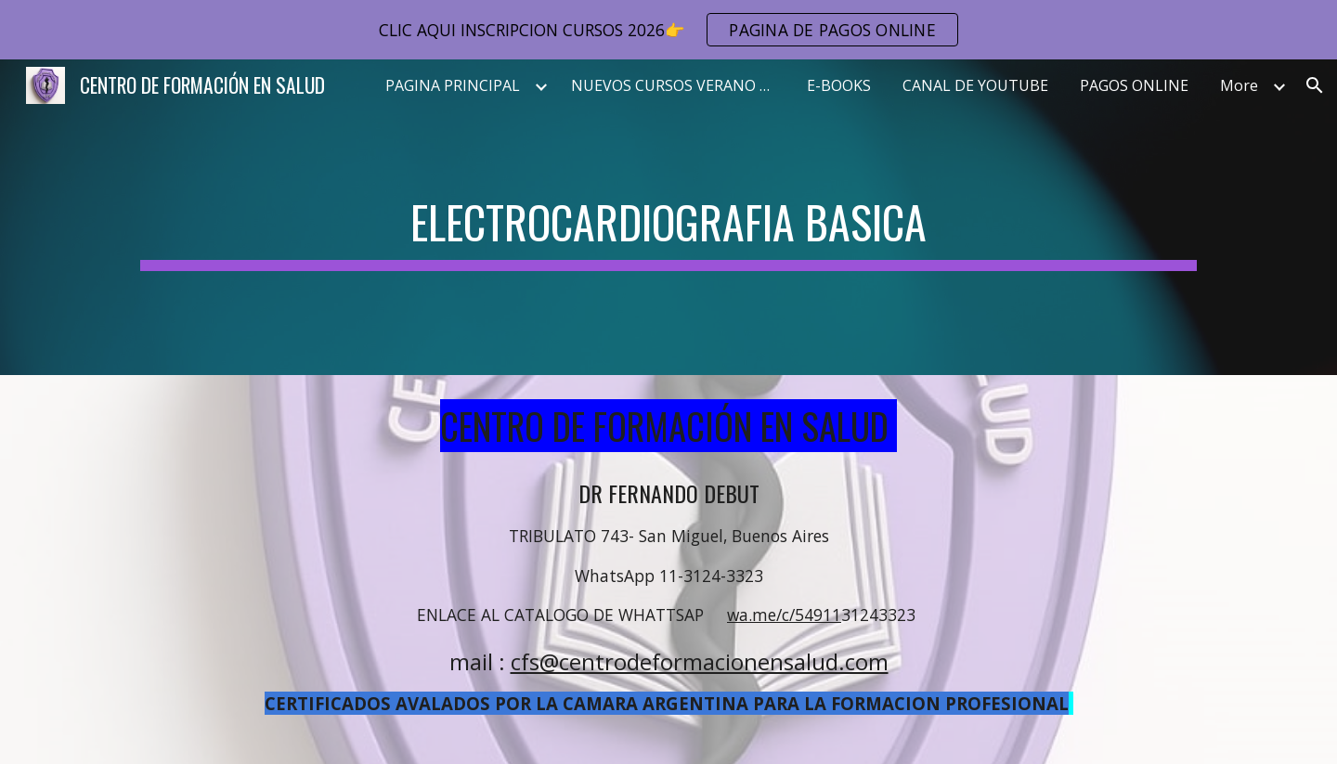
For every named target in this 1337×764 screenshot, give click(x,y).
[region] (668, 29)
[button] (1314, 85)
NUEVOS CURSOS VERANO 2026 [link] (678, 85)
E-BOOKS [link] (839, 85)
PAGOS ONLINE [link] (1134, 85)
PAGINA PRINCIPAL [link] (452, 85)
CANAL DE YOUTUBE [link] (975, 85)
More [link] (1239, 85)
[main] (668, 217)
